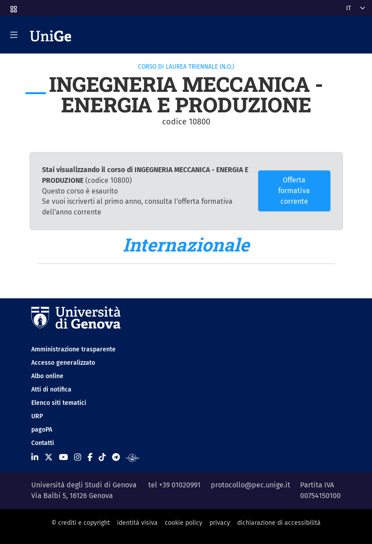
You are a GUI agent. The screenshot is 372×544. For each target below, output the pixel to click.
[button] (13, 6)
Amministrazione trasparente (73, 349)
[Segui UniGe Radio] (132, 457)
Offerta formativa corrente (294, 191)
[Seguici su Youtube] (63, 457)
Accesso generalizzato (63, 363)
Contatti (42, 443)
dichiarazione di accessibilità (279, 523)
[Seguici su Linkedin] (34, 457)
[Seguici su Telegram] (116, 457)
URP (37, 416)
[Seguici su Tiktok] (102, 457)
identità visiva (137, 523)
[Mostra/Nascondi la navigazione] (14, 35)
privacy (219, 523)
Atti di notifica (51, 389)
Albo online (47, 376)
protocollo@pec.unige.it (250, 485)
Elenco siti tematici (58, 403)
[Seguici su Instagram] (77, 457)
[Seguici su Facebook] (90, 457)
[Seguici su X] (49, 457)
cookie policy (183, 523)
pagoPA (41, 429)
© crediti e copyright (80, 523)
